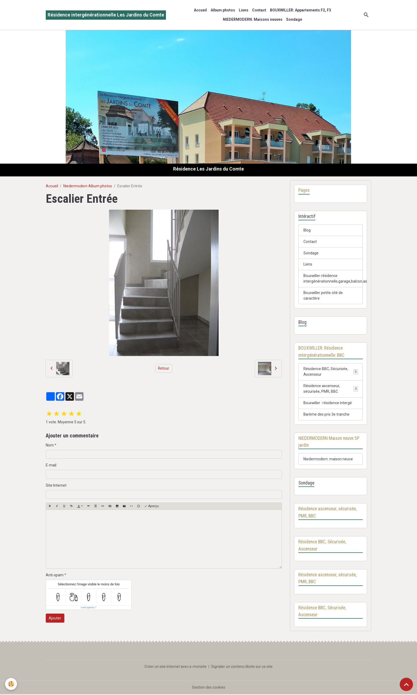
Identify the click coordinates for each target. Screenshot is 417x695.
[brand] (106, 15)
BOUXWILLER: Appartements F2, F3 (300, 10)
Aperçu (151, 506)
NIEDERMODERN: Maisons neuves (252, 19)
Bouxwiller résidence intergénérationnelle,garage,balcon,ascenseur (333, 279)
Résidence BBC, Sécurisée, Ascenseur (325, 372)
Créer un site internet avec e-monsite (175, 667)
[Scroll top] (406, 684)
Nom (50, 445)
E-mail (51, 465)
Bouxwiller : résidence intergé (327, 403)
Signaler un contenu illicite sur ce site (242, 667)
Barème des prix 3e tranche (326, 415)
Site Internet (56, 485)
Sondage (294, 19)
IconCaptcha (87, 607)
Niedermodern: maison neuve (328, 459)
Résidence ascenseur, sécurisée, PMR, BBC (321, 389)
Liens (243, 10)
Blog (307, 230)
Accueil (200, 10)
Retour (163, 368)
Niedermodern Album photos (87, 186)
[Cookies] (11, 684)
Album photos (223, 10)
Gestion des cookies (208, 688)
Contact (259, 10)
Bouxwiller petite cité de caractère (323, 296)
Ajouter (55, 618)
